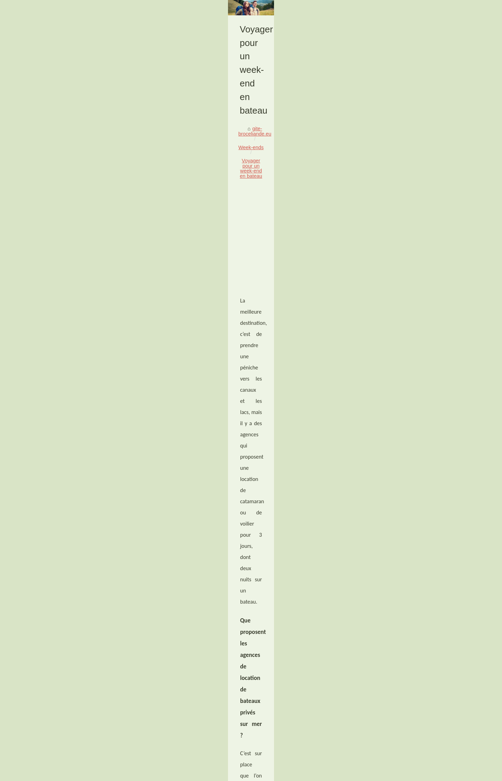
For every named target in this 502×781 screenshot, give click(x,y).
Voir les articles (115, 773)
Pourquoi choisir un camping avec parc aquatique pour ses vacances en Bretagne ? (104, 690)
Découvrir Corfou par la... (392, 540)
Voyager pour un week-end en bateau (171, 188)
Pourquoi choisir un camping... (398, 650)
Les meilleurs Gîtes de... (391, 400)
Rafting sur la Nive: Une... (392, 572)
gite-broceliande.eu (69, 188)
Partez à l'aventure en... (390, 525)
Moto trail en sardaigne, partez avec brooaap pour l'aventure (156, 727)
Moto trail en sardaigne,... (392, 604)
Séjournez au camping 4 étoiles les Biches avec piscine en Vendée (293, 690)
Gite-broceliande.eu (77, 773)
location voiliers (245, 394)
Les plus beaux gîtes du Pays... (399, 494)
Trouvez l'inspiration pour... (394, 509)
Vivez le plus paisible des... (394, 446)
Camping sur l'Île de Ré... (392, 431)
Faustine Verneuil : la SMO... (396, 415)
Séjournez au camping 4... (393, 619)
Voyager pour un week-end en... (399, 635)
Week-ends (110, 188)
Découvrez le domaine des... (396, 478)
